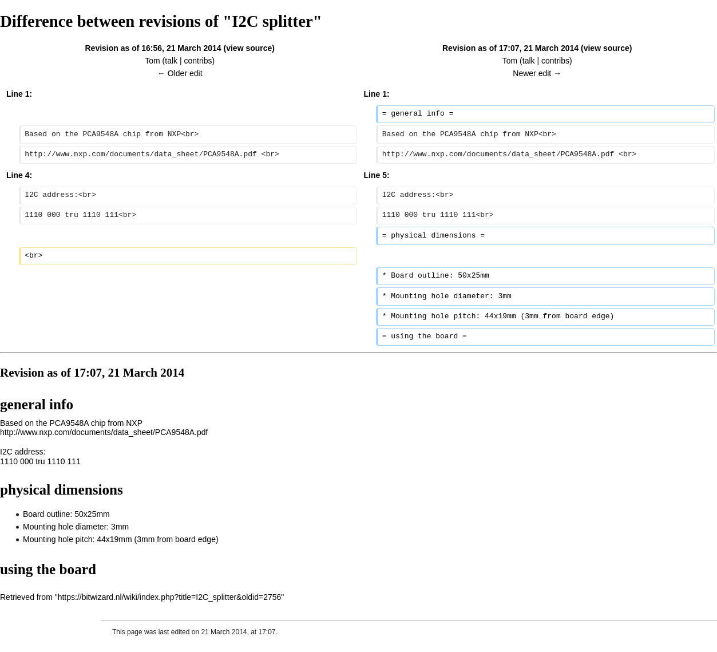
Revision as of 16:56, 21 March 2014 (153, 48)
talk (171, 60)
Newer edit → (537, 73)
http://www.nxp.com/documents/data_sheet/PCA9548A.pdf (104, 432)
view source (249, 48)
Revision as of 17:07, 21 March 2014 (510, 48)
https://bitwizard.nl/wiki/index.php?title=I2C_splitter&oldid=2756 (170, 597)
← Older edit (180, 73)
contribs (198, 60)
